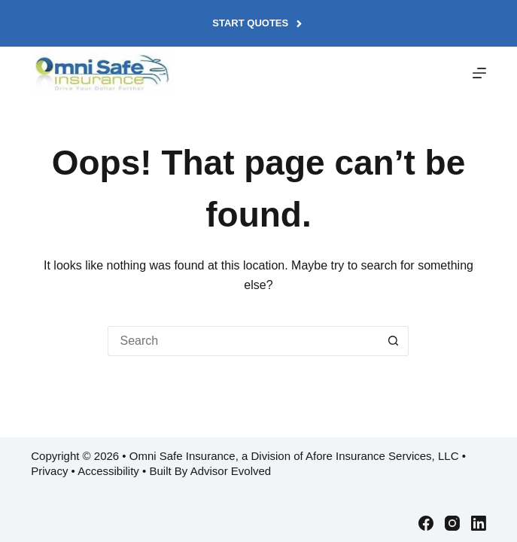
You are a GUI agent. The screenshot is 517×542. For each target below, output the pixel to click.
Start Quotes (258, 23)
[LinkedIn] (478, 523)
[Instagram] (452, 523)
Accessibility (108, 470)
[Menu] (479, 73)
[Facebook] (425, 523)
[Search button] (394, 341)
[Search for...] (243, 341)
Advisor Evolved (231, 470)
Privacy (49, 470)
